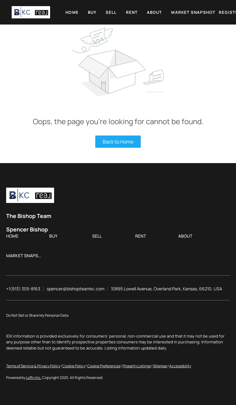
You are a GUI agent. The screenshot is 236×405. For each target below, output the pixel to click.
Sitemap (160, 366)
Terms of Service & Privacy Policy (33, 366)
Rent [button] (132, 12)
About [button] (154, 12)
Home (71, 12)
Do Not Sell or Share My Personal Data (37, 315)
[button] (31, 12)
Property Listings (137, 366)
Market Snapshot (193, 12)
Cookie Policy (73, 366)
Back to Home (118, 141)
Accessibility (180, 366)
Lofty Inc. (33, 377)
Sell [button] (111, 12)
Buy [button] (92, 12)
